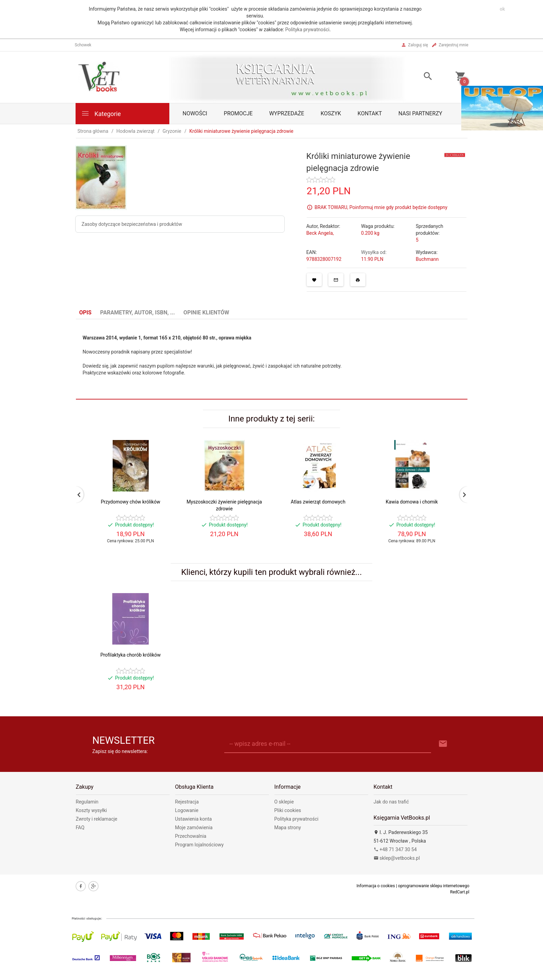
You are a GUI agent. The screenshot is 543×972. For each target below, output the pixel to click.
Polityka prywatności (307, 29)
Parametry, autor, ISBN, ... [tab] (137, 312)
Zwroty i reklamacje (96, 819)
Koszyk (331, 113)
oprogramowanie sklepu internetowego (434, 885)
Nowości (195, 113)
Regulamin (87, 802)
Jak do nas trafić (391, 802)
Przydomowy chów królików (130, 502)
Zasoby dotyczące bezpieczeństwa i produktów (132, 224)
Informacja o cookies (376, 885)
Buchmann (427, 259)
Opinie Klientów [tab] (206, 312)
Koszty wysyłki (91, 810)
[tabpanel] (271, 359)
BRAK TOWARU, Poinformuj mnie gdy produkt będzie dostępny (381, 207)
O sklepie (284, 802)
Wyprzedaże (286, 113)
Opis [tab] (85, 312)
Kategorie (101, 113)
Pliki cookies (287, 810)
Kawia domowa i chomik (412, 502)
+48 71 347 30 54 (395, 849)
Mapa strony (287, 827)
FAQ (80, 827)
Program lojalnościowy (199, 844)
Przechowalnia (190, 836)
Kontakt (370, 113)
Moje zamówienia (194, 827)
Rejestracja (187, 802)
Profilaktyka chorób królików (130, 655)
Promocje (238, 113)
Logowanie (187, 810)
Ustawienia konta (193, 819)
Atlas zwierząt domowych (318, 502)
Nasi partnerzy (420, 113)
